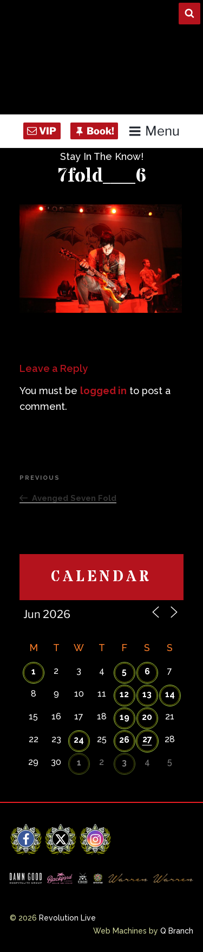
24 (79, 740)
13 (147, 694)
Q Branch (176, 931)
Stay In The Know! (101, 156)
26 (124, 740)
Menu (154, 131)
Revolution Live (67, 918)
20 (147, 717)
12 (124, 694)
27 (147, 739)
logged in (103, 390)
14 (170, 694)
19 (124, 717)
